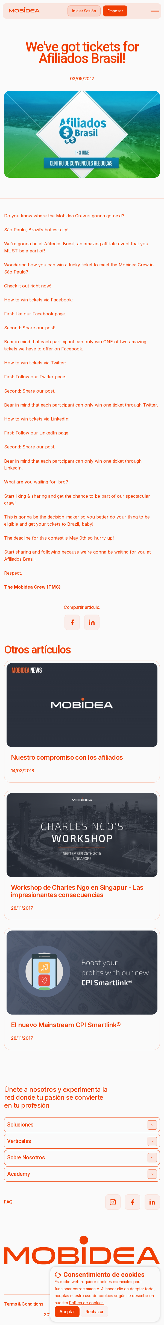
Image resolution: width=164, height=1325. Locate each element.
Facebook (43, 313)
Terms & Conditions (23, 1304)
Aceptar (67, 1311)
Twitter (46, 376)
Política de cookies (86, 1302)
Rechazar (95, 1311)
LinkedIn (48, 433)
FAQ (8, 1202)
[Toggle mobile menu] (155, 11)
